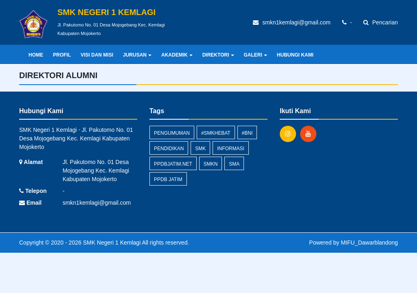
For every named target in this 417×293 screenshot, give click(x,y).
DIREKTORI (218, 55)
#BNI (247, 133)
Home (36, 55)
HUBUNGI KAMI (295, 55)
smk (200, 148)
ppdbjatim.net (173, 164)
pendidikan (169, 148)
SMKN (211, 164)
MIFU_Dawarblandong (369, 242)
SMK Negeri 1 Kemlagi (111, 242)
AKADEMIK (177, 55)
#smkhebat (215, 133)
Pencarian (380, 22)
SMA (234, 164)
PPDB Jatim (168, 179)
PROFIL (62, 55)
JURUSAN (137, 55)
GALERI (255, 55)
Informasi (230, 148)
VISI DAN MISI (97, 55)
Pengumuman (172, 133)
